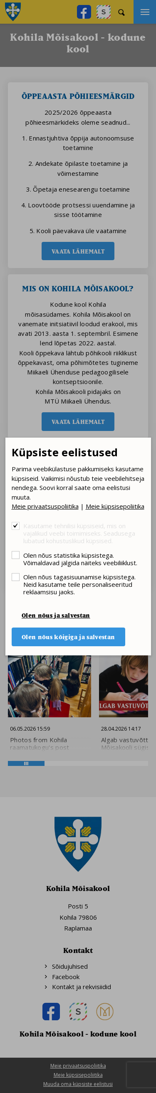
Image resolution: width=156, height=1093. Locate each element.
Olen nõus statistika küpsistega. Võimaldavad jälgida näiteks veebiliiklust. (80, 558)
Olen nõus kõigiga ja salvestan (68, 636)
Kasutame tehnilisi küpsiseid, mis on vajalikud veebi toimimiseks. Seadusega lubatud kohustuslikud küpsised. (79, 533)
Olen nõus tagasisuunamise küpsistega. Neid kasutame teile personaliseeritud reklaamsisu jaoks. (79, 584)
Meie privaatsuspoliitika (45, 506)
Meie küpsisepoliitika (115, 506)
